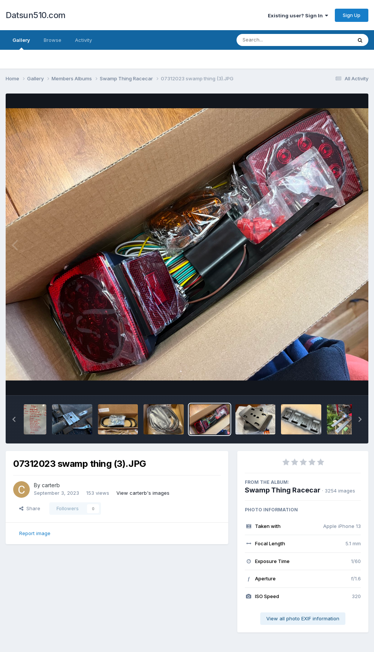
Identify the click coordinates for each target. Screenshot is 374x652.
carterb (51, 485)
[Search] (274, 40)
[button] (14, 419)
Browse (52, 40)
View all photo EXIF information (302, 618)
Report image (34, 533)
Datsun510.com (36, 15)
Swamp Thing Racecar (283, 490)
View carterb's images (142, 493)
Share (29, 508)
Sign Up (351, 15)
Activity (83, 40)
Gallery (21, 43)
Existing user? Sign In (298, 15)
